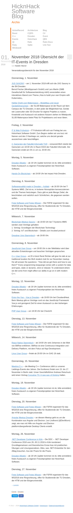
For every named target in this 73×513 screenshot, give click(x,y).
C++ (14, 36)
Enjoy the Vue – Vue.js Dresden (25, 297)
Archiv (16, 22)
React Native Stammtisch (23, 343)
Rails (30, 42)
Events (15, 39)
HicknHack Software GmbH (29, 506)
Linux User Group (19, 353)
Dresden (31, 36)
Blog (45, 30)
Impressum (44, 506)
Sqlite (30, 45)
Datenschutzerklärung (56, 506)
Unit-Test (47, 45)
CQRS (30, 33)
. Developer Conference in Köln (27, 439)
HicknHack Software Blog (26, 11)
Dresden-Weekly (19, 163)
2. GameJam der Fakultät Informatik (29, 144)
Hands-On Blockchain (21, 174)
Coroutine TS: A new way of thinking (43, 375)
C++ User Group (19, 256)
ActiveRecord (18, 30)
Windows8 (16, 48)
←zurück (15, 485)
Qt (13, 42)
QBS (45, 39)
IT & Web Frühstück (20, 130)
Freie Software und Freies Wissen (26, 203)
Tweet (14, 496)
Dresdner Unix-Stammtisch (23, 235)
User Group (19, 311)
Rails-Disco (48, 42)
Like (21, 496)
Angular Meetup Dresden (22, 418)
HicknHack (32, 39)
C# (44, 33)
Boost (14, 33)
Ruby (14, 45)
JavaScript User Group (21, 248)
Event (45, 36)
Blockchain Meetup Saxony (23, 222)
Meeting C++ (17, 366)
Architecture (33, 30)
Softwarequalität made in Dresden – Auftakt (30, 186)
